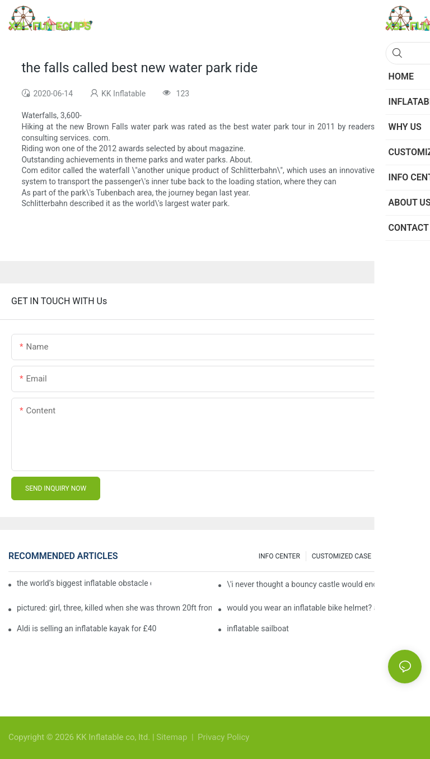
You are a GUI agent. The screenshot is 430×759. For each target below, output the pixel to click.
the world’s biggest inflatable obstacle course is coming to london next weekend (84, 583)
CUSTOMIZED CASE (341, 556)
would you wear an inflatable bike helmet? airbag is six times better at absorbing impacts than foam (324, 607)
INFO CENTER (279, 556)
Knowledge (399, 556)
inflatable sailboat (258, 628)
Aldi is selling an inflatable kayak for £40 (86, 628)
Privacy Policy (223, 737)
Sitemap (172, 737)
